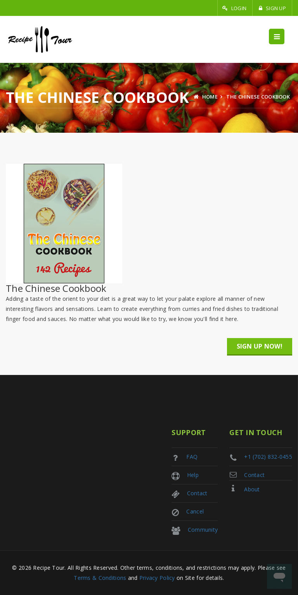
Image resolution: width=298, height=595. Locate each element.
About (252, 489)
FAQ (192, 456)
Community (203, 529)
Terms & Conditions (100, 577)
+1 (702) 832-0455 (268, 456)
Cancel (195, 511)
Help (193, 475)
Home (206, 96)
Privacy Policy (157, 577)
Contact (254, 475)
